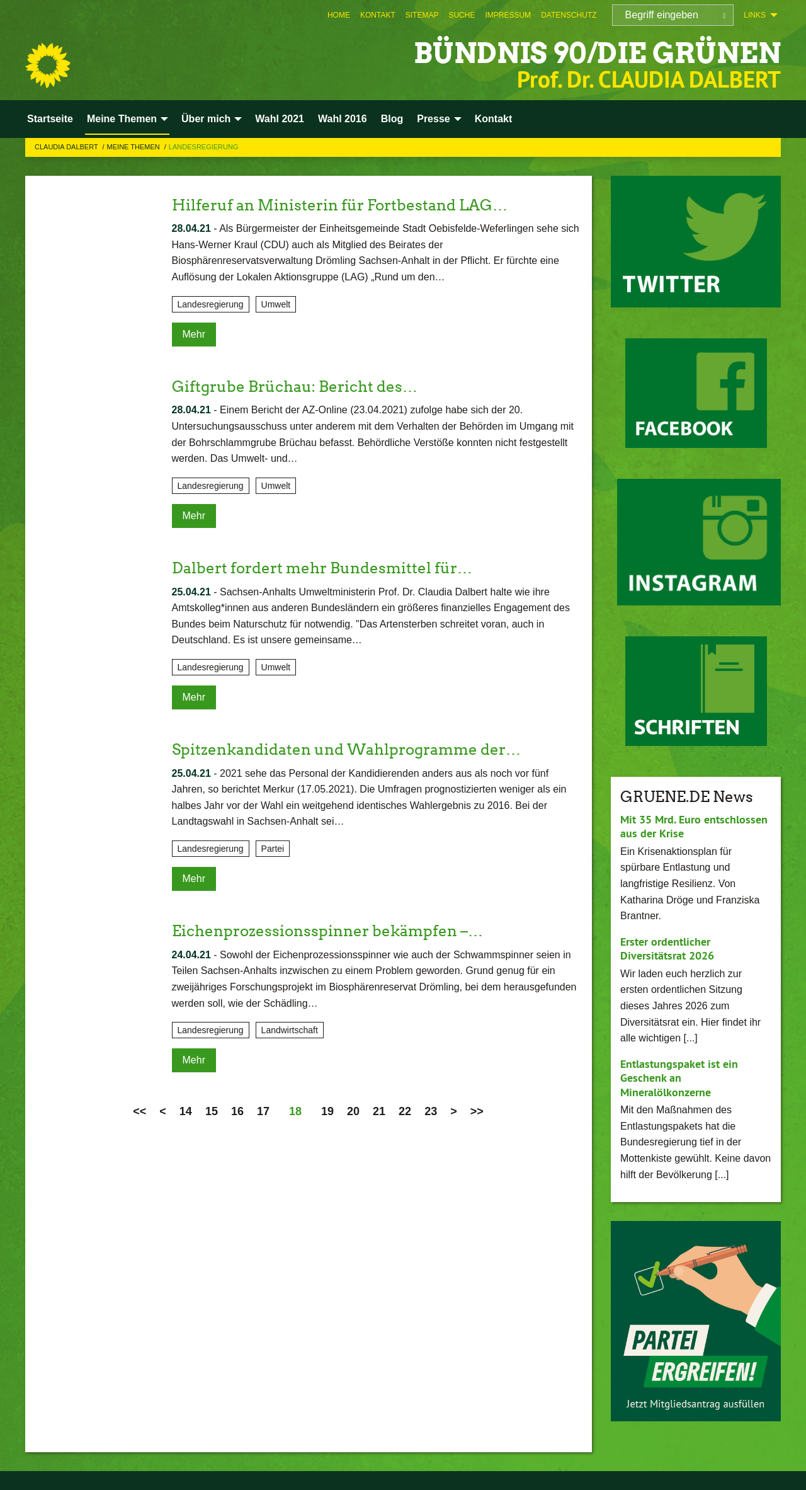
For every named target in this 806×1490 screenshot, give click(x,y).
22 (405, 1111)
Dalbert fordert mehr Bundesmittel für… (322, 568)
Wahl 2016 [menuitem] (342, 118)
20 (353, 1111)
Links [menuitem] (755, 15)
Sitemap (422, 15)
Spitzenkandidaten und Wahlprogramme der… (346, 749)
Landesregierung (204, 147)
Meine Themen (134, 147)
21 (379, 1111)
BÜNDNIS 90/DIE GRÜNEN (597, 53)
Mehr (194, 334)
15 (211, 1111)
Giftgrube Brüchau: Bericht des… (294, 386)
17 (263, 1111)
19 (327, 1111)
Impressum (508, 15)
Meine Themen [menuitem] (122, 118)
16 (237, 1111)
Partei (273, 849)
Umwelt (276, 304)
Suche (461, 15)
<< (139, 1111)
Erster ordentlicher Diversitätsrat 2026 (667, 948)
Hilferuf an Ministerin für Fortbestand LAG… (340, 205)
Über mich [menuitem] (205, 118)
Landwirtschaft (289, 1030)
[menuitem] (338, 15)
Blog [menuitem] (392, 118)
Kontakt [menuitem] (494, 118)
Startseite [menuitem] (50, 118)
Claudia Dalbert (67, 147)
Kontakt (377, 15)
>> (477, 1111)
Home (338, 15)
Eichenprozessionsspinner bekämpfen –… (327, 931)
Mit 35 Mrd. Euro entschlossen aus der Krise (694, 826)
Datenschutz (568, 15)
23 (430, 1111)
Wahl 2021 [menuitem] (279, 118)
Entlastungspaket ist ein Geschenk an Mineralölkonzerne (679, 1078)
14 (185, 1111)
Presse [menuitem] (433, 118)
